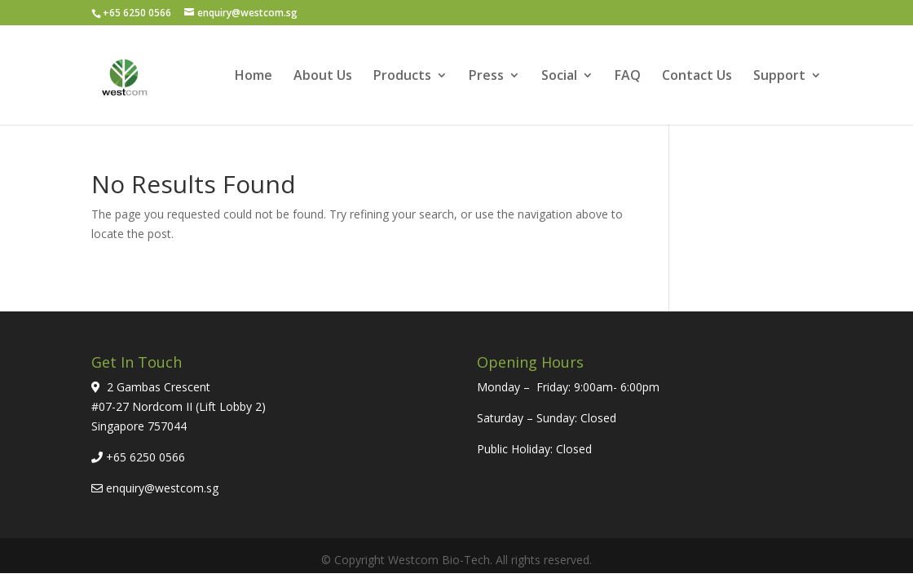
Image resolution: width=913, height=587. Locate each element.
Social (559, 76)
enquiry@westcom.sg (162, 488)
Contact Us (697, 76)
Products (402, 76)
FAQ (628, 76)
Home (253, 76)
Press (486, 76)
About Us (322, 76)
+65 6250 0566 (145, 457)
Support (779, 76)
